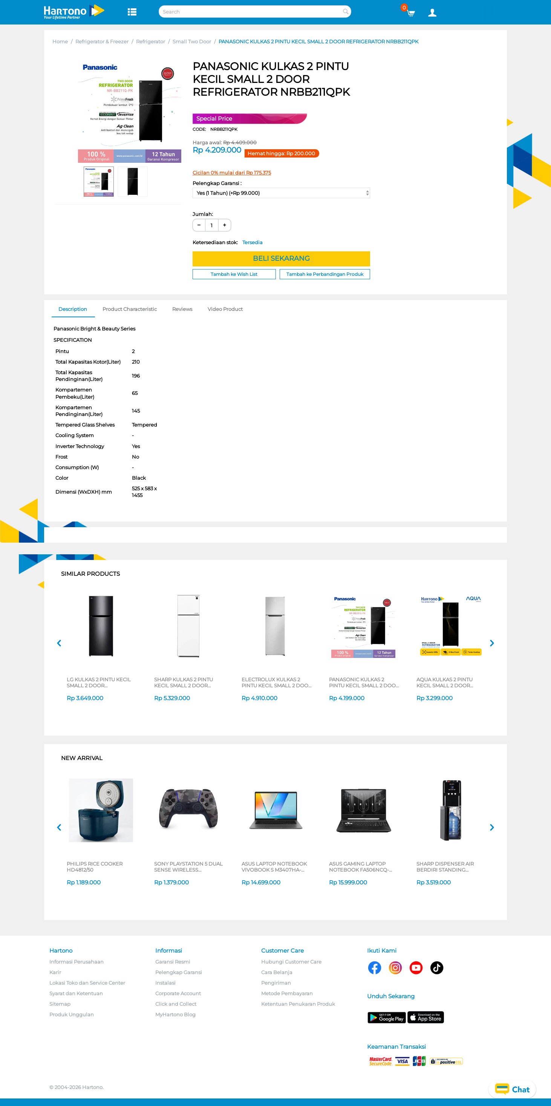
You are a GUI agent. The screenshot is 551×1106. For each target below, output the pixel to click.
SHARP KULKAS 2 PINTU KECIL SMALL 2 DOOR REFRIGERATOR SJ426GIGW (188, 682)
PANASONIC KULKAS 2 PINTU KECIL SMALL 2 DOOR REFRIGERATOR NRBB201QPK (364, 682)
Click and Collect (175, 1004)
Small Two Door (192, 41)
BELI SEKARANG (281, 258)
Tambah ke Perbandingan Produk (324, 274)
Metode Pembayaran (287, 993)
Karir (55, 972)
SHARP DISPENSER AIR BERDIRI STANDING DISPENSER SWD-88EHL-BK (451, 867)
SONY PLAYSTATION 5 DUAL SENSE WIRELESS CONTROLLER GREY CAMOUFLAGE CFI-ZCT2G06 (188, 867)
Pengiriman (276, 983)
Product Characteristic (130, 309)
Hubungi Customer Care (291, 962)
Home (60, 41)
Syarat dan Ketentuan (76, 993)
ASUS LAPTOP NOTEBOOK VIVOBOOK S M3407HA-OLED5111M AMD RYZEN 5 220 (274, 867)
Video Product (225, 309)
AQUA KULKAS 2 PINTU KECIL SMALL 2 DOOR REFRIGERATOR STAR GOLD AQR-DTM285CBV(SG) (450, 682)
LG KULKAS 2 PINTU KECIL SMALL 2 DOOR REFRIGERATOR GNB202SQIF (99, 682)
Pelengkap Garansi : (217, 183)
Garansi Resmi (172, 962)
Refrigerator (150, 41)
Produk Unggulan (71, 1014)
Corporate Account (178, 993)
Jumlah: (203, 214)
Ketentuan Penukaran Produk (298, 1004)
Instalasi (165, 983)
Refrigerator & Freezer (102, 41)
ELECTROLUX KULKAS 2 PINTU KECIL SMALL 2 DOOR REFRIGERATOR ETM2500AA (277, 682)
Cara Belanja (276, 972)
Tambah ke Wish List (234, 274)
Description (72, 309)
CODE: (215, 129)
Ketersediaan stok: (228, 242)
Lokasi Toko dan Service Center (87, 983)
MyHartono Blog (175, 1014)
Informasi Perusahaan (76, 962)
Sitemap (59, 1004)
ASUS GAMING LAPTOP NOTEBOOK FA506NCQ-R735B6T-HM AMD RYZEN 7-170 (363, 867)
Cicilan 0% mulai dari (232, 173)
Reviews (182, 309)
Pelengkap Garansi (178, 972)
